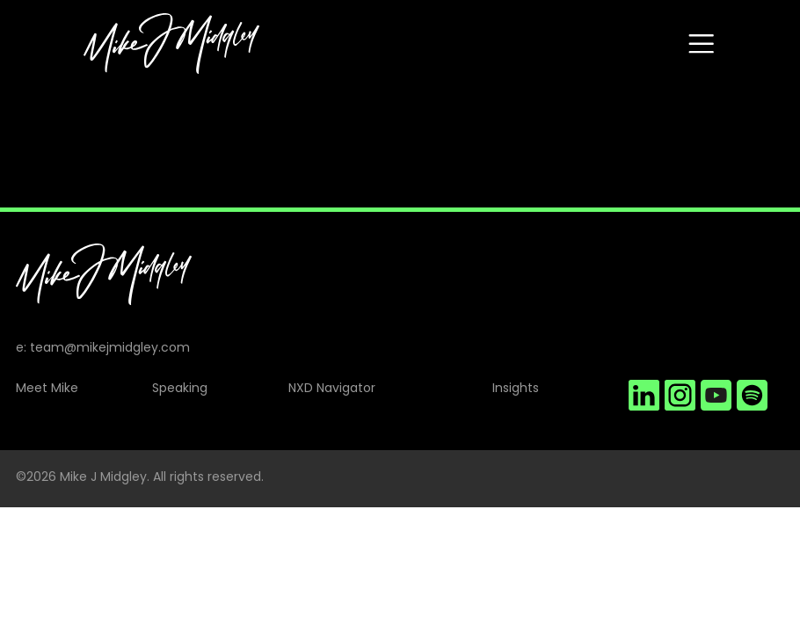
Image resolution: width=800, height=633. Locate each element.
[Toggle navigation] (701, 43)
